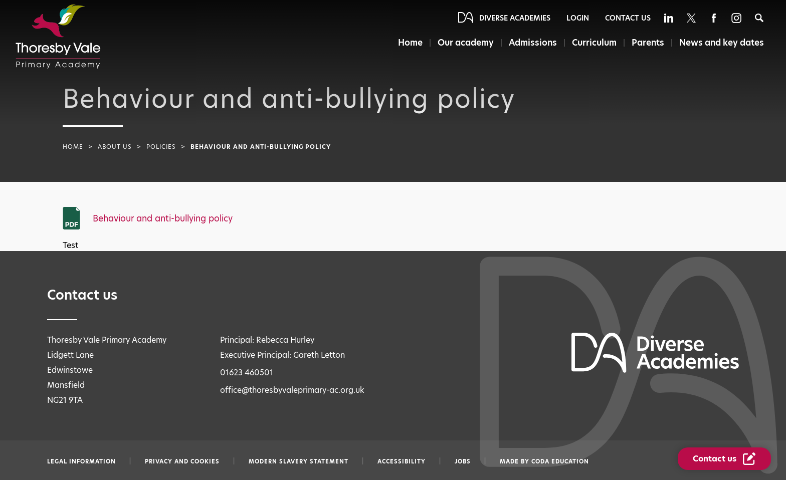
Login (577, 18)
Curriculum (594, 43)
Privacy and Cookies (182, 461)
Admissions (533, 43)
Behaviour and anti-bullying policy (163, 218)
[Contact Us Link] (724, 458)
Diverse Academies (514, 18)
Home (410, 43)
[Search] (759, 18)
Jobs (463, 461)
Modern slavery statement (298, 461)
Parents (648, 43)
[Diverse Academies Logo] (58, 36)
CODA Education (560, 461)
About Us (115, 147)
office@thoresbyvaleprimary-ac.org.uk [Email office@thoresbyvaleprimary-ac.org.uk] (292, 390)
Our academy (466, 43)
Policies (161, 147)
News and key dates (721, 43)
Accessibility (401, 461)
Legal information (81, 461)
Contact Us (628, 18)
